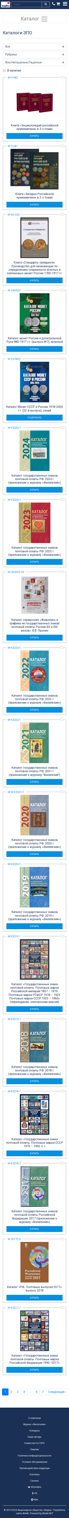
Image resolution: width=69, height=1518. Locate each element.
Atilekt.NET (47, 1513)
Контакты (35, 1474)
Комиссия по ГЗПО (34, 1443)
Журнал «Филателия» (34, 1424)
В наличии (14, 70)
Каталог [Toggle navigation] (34, 19)
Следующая (56, 1392)
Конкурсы (34, 1430)
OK (34, 1493)
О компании (34, 1418)
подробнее (34, 417)
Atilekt (25, 1513)
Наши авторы (34, 1437)
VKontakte (34, 1487)
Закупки (34, 1449)
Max (34, 1499)
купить (34, 136)
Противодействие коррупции (35, 1468)
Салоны (34, 1480)
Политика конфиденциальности (34, 1455)
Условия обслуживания (34, 1462)
